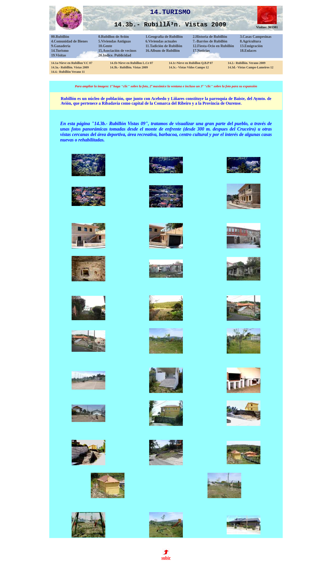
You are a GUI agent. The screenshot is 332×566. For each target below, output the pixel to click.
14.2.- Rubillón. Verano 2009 (246, 63)
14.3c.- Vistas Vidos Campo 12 (189, 67)
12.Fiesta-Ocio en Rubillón (213, 46)
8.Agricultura (250, 41)
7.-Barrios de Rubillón (210, 41)
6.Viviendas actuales (161, 41)
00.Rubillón (60, 37)
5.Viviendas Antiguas (114, 41)
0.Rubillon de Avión (113, 37)
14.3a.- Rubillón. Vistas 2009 (70, 67)
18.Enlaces (248, 51)
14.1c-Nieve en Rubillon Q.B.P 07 (191, 63)
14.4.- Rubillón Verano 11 (68, 72)
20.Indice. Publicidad (114, 55)
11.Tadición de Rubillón (164, 46)
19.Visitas (58, 55)
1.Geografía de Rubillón (164, 37)
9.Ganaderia (60, 46)
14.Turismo (60, 51)
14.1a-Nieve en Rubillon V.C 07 (71, 63)
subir (166, 556)
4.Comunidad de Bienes (69, 41)
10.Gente (105, 46)
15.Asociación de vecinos (117, 51)
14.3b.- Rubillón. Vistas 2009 (129, 67)
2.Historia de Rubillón (210, 37)
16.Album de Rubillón (163, 51)
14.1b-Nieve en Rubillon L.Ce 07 (131, 63)
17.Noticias (201, 51)
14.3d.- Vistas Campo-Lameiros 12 (250, 67)
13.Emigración (251, 46)
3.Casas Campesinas (255, 37)
